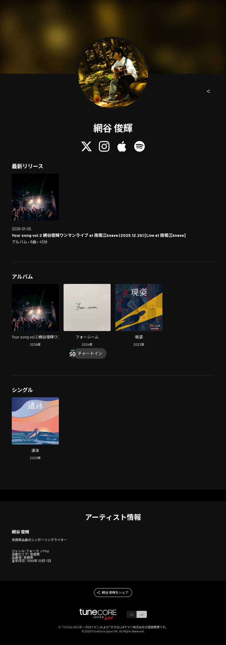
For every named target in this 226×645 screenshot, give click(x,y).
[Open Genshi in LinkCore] (138, 316)
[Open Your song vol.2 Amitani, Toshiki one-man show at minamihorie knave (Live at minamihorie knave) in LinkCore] (35, 197)
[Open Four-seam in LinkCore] (87, 316)
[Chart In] (90, 353)
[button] (208, 91)
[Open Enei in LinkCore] (35, 429)
